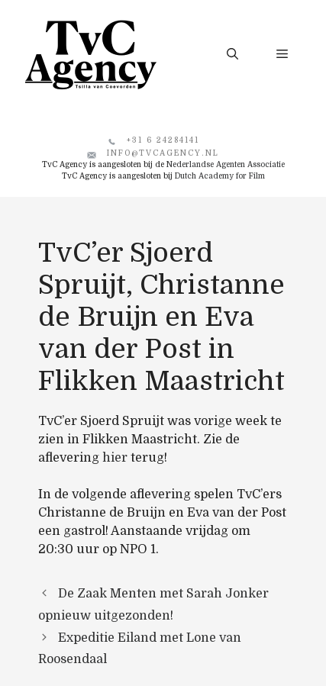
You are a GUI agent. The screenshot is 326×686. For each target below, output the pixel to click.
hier (114, 458)
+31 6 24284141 (163, 140)
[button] (232, 54)
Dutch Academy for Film (220, 176)
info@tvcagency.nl (163, 153)
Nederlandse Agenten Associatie (225, 164)
